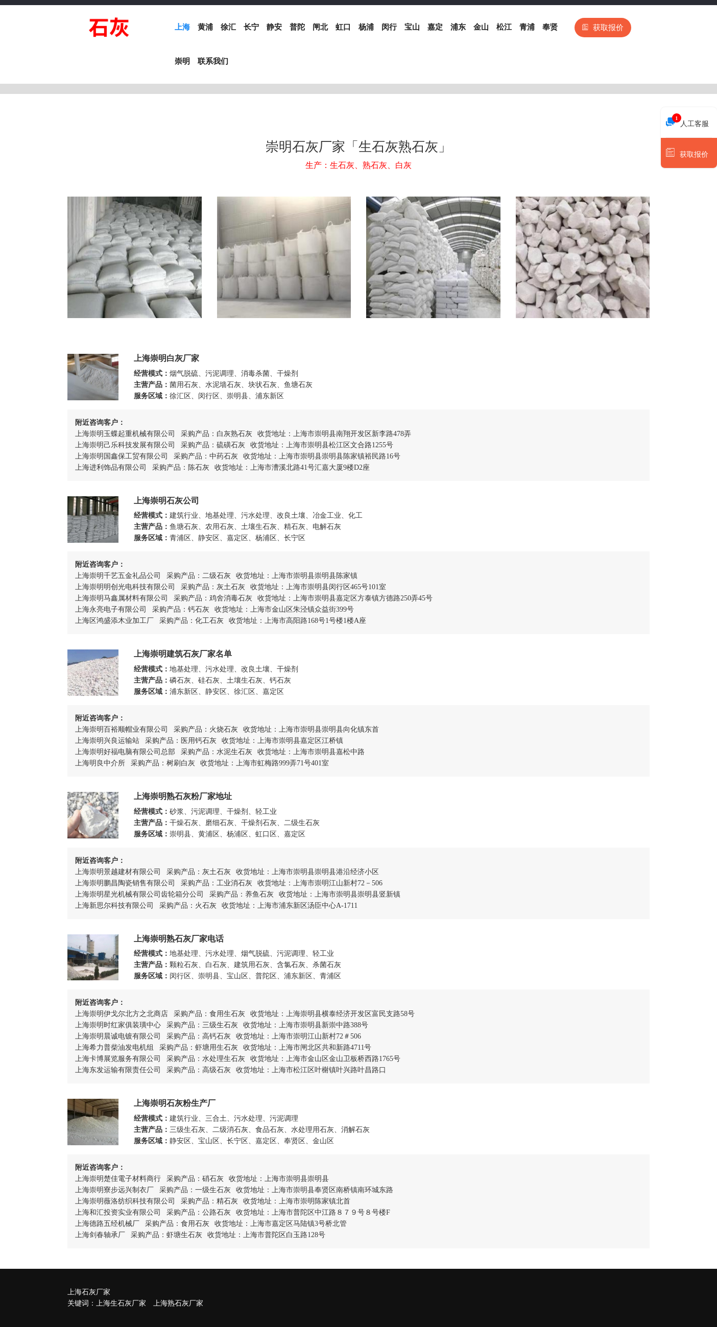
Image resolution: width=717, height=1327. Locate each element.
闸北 (320, 27)
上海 (182, 27)
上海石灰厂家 (88, 1292)
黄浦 (205, 27)
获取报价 (603, 27)
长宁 (251, 27)
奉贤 (550, 27)
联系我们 (213, 61)
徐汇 (228, 27)
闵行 (389, 27)
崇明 (182, 61)
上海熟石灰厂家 (178, 1303)
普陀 (297, 27)
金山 (481, 27)
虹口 (343, 27)
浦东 (458, 27)
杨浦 (366, 27)
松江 (504, 27)
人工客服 (687, 121)
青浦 (527, 27)
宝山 (412, 27)
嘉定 (435, 27)
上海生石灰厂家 (121, 1303)
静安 (274, 27)
